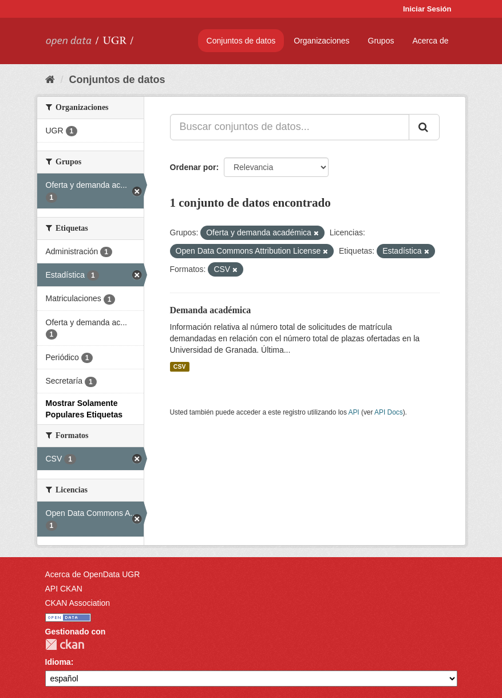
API (353, 412)
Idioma (58, 662)
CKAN (64, 644)
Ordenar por (193, 167)
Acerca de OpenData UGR (92, 574)
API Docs (388, 412)
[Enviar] (424, 127)
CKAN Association (77, 603)
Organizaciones (321, 40)
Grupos (381, 40)
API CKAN (63, 588)
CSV (179, 366)
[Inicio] (50, 79)
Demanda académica (210, 310)
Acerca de (430, 40)
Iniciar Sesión (427, 9)
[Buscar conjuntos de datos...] (289, 127)
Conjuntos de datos (241, 40)
